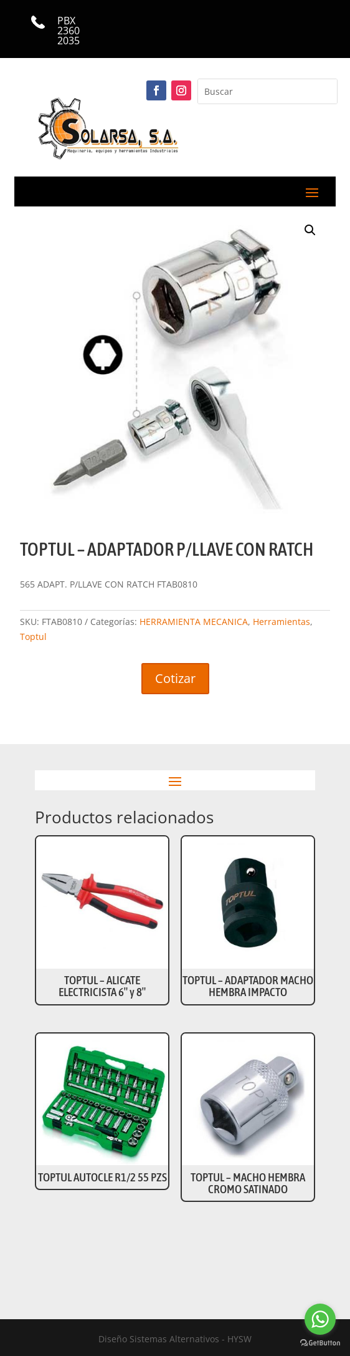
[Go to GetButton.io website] (320, 1343)
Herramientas (281, 621)
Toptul (33, 636)
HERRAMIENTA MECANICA (194, 621)
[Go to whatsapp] (320, 1319)
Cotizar (175, 678)
